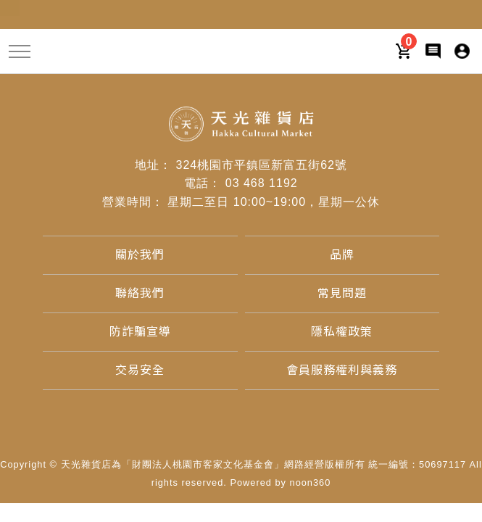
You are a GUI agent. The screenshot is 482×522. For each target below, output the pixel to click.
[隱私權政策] (342, 332)
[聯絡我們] (140, 293)
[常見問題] (342, 293)
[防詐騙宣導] (140, 332)
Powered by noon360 (280, 482)
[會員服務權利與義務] (341, 370)
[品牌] (342, 255)
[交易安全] (140, 370)
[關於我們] (140, 255)
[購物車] (404, 50)
